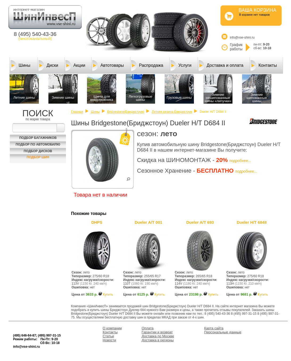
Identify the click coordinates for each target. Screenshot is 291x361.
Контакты (264, 65)
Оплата (148, 328)
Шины (20, 65)
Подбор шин (38, 157)
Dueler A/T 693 (200, 222)
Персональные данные (223, 332)
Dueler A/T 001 (148, 222)
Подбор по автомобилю (38, 144)
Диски (48, 65)
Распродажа (147, 65)
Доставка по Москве (158, 336)
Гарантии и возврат (157, 332)
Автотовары (108, 65)
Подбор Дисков (38, 151)
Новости (109, 340)
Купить (108, 294)
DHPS (96, 222)
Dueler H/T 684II (252, 222)
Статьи (108, 336)
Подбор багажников (38, 138)
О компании (112, 328)
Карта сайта (213, 328)
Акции (75, 65)
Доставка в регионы (158, 340)
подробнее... (240, 161)
